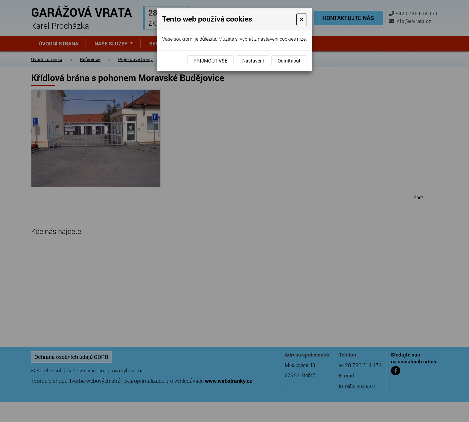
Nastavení (253, 60)
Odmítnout (289, 60)
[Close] (301, 19)
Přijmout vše (210, 60)
